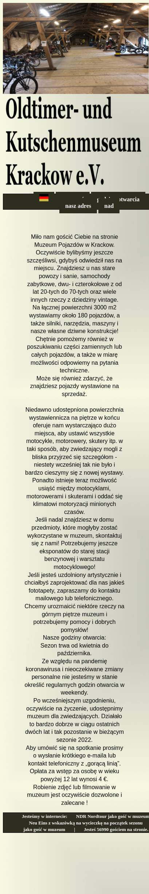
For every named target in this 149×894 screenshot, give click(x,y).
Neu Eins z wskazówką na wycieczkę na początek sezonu (86, 823)
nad (109, 206)
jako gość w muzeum (44, 829)
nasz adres (78, 206)
